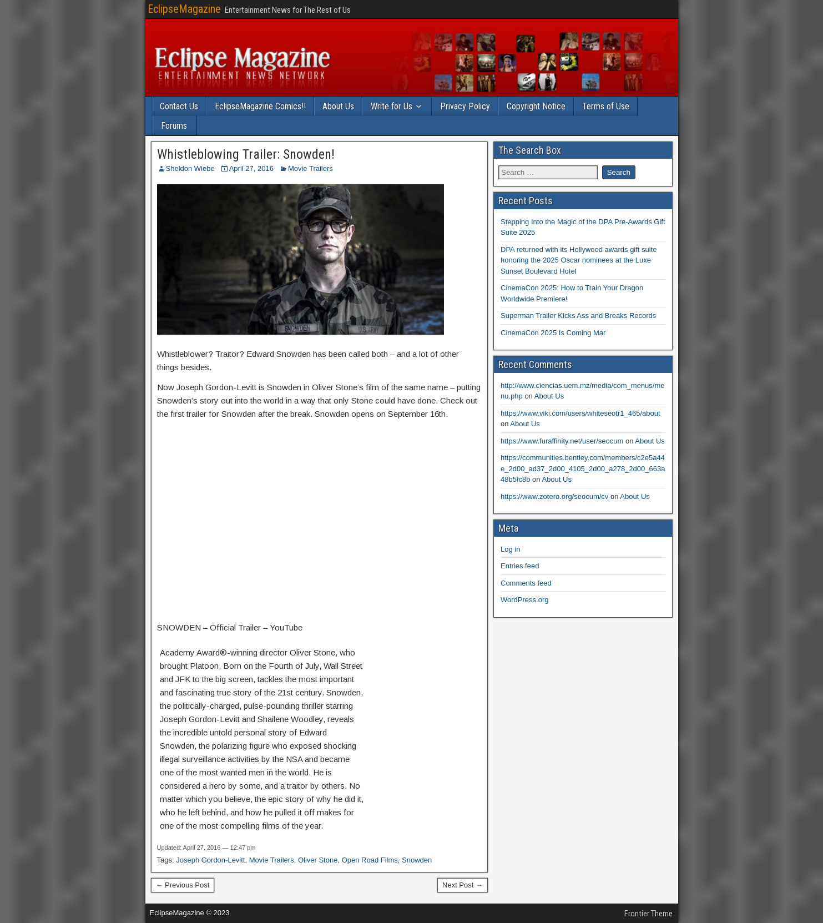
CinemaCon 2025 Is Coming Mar (553, 333)
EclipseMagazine (184, 9)
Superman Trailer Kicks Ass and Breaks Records (578, 315)
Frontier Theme (648, 914)
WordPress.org (524, 600)
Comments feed (526, 583)
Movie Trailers (310, 168)
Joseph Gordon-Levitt (210, 860)
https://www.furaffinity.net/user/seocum (562, 441)
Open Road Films (370, 860)
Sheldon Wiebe (190, 168)
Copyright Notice (536, 106)
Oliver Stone (318, 860)
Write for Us (391, 106)
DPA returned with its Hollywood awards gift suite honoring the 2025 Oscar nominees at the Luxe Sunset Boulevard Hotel (579, 260)
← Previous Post (183, 885)
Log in (510, 549)
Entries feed (520, 566)
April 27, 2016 (251, 168)
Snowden (417, 860)
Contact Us (179, 106)
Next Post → (462, 885)
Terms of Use (605, 106)
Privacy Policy (465, 106)
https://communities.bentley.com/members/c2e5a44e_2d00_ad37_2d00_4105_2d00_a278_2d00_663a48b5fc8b (583, 468)
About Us (338, 106)
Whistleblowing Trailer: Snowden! (246, 154)
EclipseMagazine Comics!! (260, 106)
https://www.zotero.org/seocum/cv (554, 496)
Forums (174, 125)
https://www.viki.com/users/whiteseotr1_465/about (580, 413)
